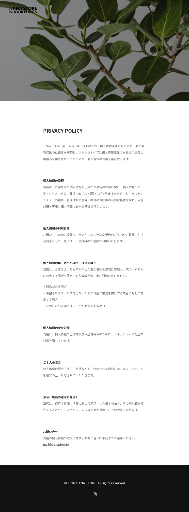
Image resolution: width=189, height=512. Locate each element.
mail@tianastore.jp (56, 444)
